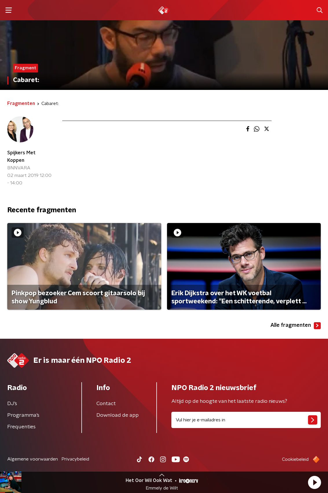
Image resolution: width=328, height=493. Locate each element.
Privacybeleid (75, 459)
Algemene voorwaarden (32, 459)
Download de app (117, 415)
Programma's (23, 415)
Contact (106, 403)
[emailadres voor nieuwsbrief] (246, 420)
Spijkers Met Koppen (21, 157)
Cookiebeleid (295, 459)
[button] (314, 482)
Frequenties (21, 426)
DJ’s (12, 403)
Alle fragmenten (295, 325)
